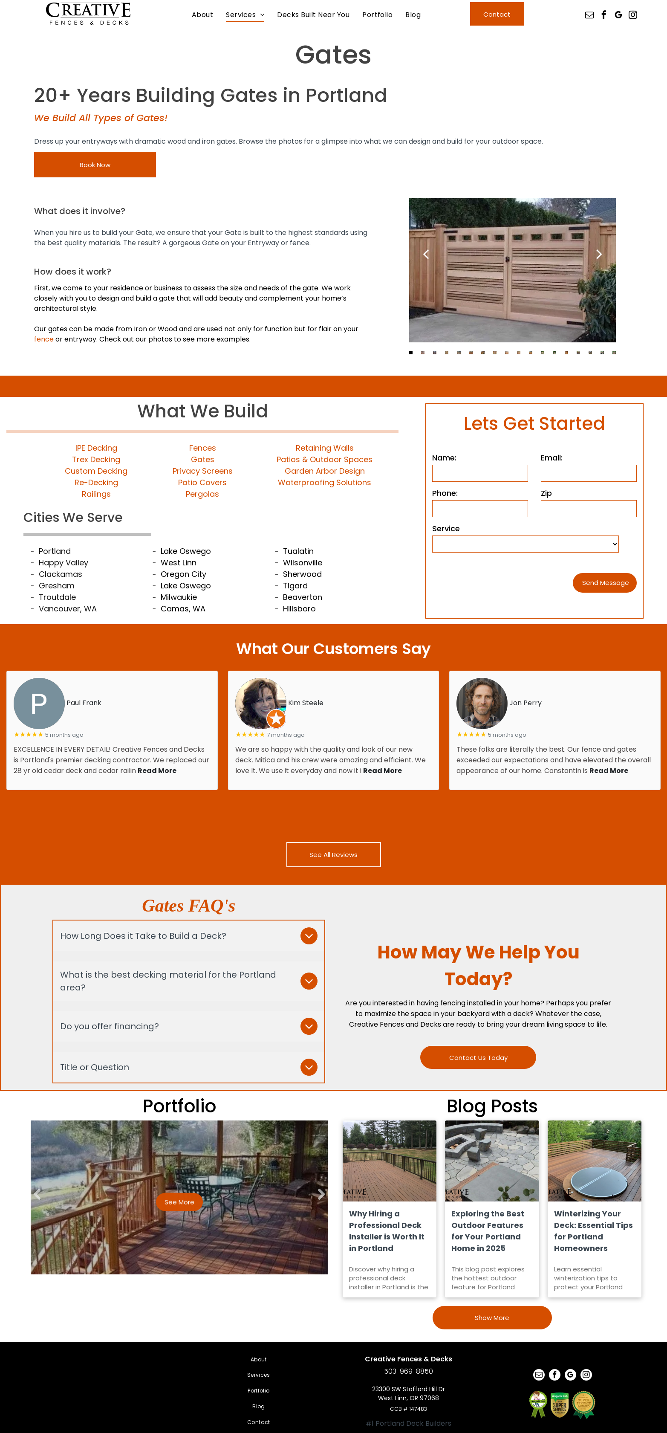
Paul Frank (83, 703)
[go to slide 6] (471, 352)
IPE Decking (96, 448)
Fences (202, 448)
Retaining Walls (325, 448)
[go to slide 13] (554, 352)
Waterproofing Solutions (324, 482)
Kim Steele (305, 703)
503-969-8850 (408, 1371)
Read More (157, 771)
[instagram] (633, 16)
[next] (599, 254)
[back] (425, 254)
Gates (202, 459)
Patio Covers (202, 482)
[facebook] (604, 16)
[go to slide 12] (542, 352)
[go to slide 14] (566, 352)
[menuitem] (202, 14)
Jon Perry (525, 703)
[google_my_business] (618, 16)
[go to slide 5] (458, 352)
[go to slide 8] (495, 352)
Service (446, 528)
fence (44, 339)
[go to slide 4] (446, 352)
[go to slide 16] (590, 352)
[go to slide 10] (518, 352)
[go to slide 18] (614, 352)
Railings (96, 494)
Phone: (445, 493)
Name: (444, 457)
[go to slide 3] (434, 352)
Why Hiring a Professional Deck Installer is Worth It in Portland (386, 1231)
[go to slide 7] (483, 352)
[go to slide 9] (506, 352)
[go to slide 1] (411, 352)
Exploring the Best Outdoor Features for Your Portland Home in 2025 (487, 1231)
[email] (589, 16)
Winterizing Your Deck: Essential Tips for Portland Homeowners (593, 1231)
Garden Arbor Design (325, 471)
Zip (546, 493)
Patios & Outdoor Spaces (324, 459)
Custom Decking (96, 471)
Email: (552, 457)
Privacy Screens (203, 471)
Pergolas (202, 494)
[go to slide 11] (530, 352)
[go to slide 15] (578, 352)
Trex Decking (96, 459)
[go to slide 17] (602, 352)
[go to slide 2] (422, 352)
